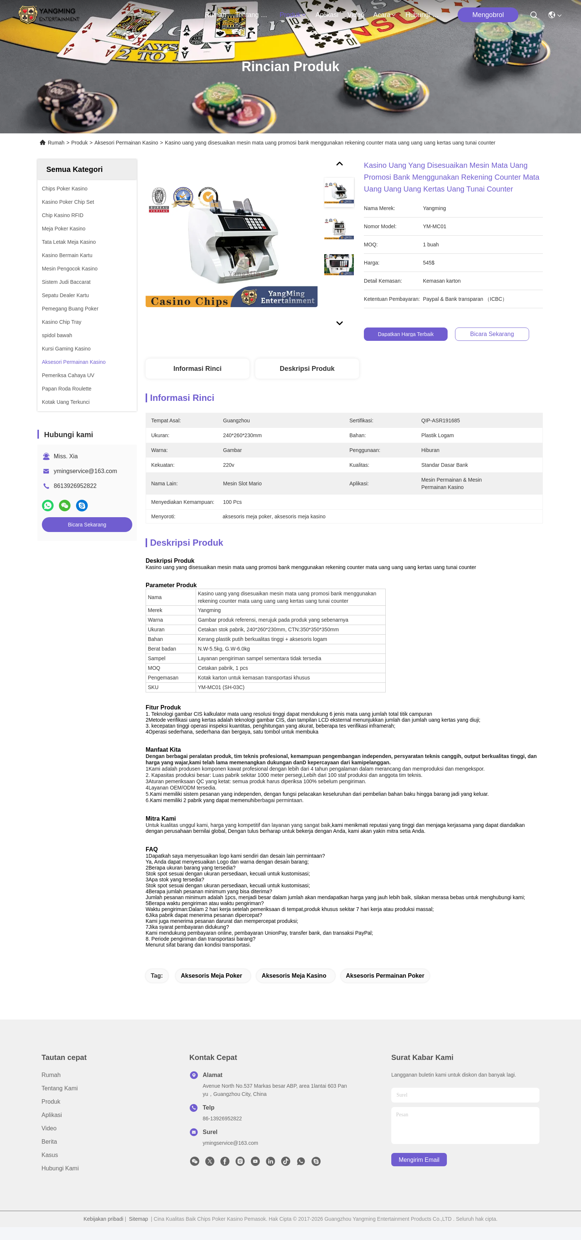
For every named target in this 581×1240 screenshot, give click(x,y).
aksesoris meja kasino (294, 988)
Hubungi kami (423, 15)
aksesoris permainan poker (385, 988)
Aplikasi (327, 15)
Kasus (50, 1168)
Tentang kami (253, 15)
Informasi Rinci (197, 368)
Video (356, 15)
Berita (49, 1154)
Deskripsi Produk (307, 368)
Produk (293, 15)
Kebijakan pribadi (103, 1232)
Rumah (215, 15)
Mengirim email (419, 1173)
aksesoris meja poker (211, 988)
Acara (384, 15)
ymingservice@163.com (85, 471)
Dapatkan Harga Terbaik (406, 334)
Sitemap (138, 1232)
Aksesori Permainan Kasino (126, 143)
